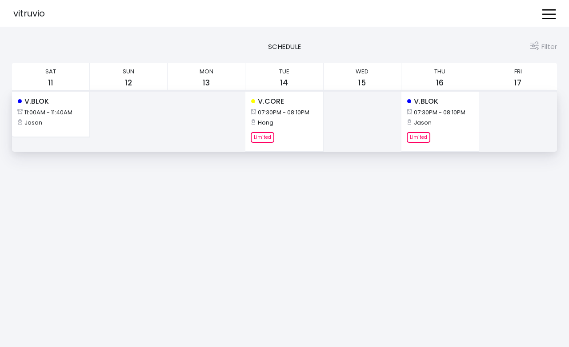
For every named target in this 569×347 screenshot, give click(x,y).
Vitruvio (29, 13)
